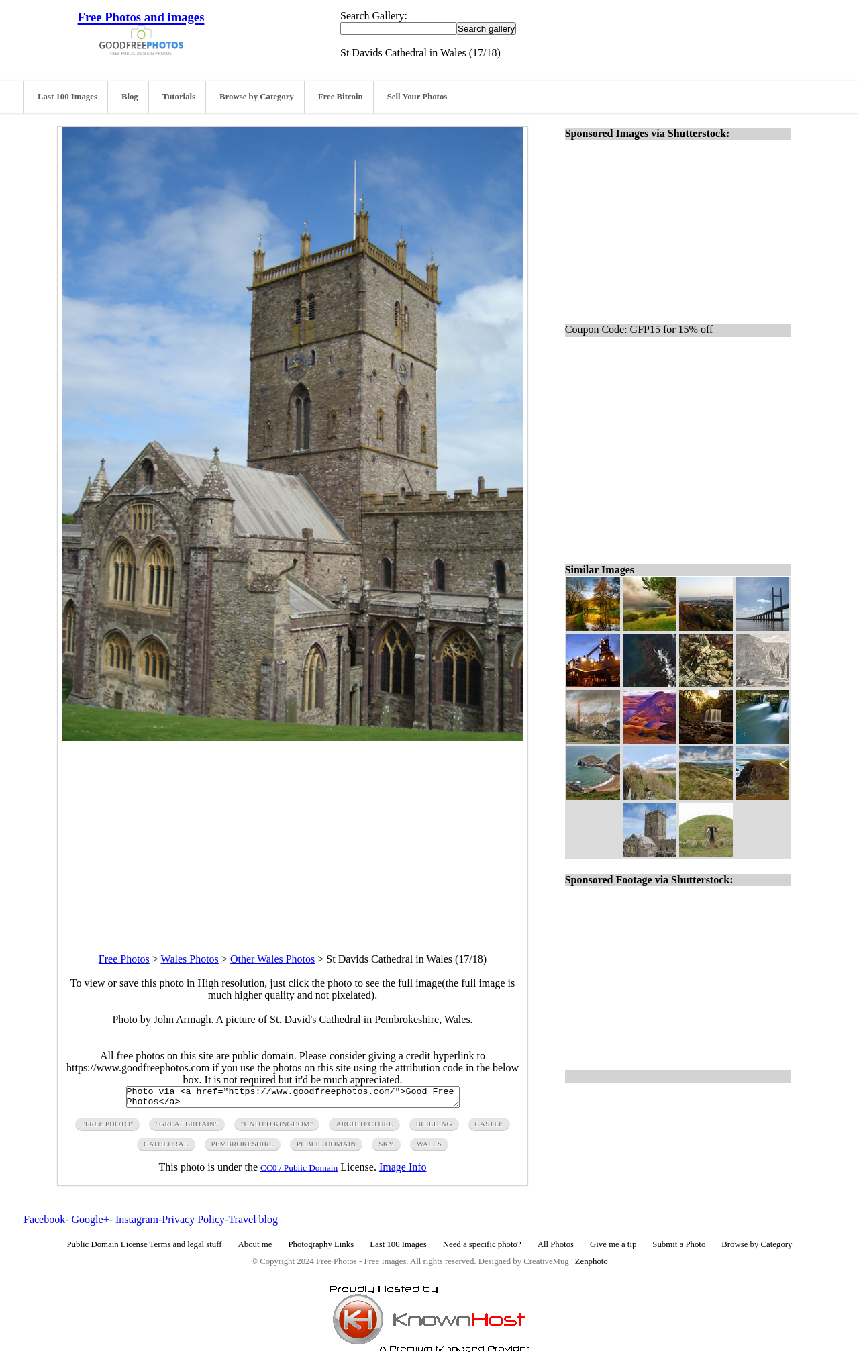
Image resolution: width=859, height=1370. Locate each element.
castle (489, 1128)
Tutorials (178, 96)
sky (385, 1148)
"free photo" (107, 1128)
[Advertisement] (292, 835)
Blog (129, 96)
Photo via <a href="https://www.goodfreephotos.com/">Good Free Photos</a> (293, 1099)
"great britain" (186, 1128)
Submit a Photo (678, 1248)
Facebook (44, 1223)
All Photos (556, 1248)
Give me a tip (613, 1248)
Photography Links (321, 1248)
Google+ (90, 1223)
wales (429, 1148)
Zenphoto (591, 1265)
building (434, 1128)
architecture (364, 1128)
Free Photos (124, 959)
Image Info (403, 1171)
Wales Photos (190, 959)
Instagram (136, 1223)
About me (255, 1248)
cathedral (166, 1148)
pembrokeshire (242, 1148)
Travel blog (253, 1223)
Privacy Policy (193, 1223)
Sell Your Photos (417, 96)
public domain (326, 1148)
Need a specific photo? (482, 1248)
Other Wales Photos (272, 959)
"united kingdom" (277, 1128)
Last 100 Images (67, 96)
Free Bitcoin (340, 96)
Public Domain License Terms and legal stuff (144, 1248)
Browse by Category (256, 96)
